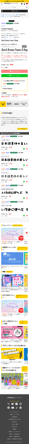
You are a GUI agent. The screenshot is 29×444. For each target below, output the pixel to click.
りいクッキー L (5, 172)
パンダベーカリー (5, 140)
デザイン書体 (15, 14)
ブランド (7, 16)
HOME (2, 14)
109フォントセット (9, 37)
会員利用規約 (14, 416)
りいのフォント (4, 154)
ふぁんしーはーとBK (6, 205)
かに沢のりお (4, 203)
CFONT (11, 16)
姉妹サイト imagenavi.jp (14, 434)
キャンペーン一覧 (16, 225)
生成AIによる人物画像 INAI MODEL (14, 438)
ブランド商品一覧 (21, 128)
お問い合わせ (14, 426)
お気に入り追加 (14, 71)
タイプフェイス (8, 14)
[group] (12, 236)
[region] (14, 50)
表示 (24, 46)
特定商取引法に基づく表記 (14, 419)
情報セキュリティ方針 (14, 414)
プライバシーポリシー (14, 412)
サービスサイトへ (23, 369)
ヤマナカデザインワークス (6, 186)
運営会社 (14, 429)
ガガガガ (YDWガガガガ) (7, 189)
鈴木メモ (3, 137)
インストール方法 (23, 104)
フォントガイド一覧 (21, 248)
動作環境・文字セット (9, 104)
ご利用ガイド (14, 421)
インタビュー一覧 (22, 322)
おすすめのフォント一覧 (20, 296)
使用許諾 (16, 104)
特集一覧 (9, 271)
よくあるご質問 (14, 424)
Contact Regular (7, 88)
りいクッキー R (5, 156)
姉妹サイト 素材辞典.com (14, 436)
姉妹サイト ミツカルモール (14, 431)
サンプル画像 (3, 104)
